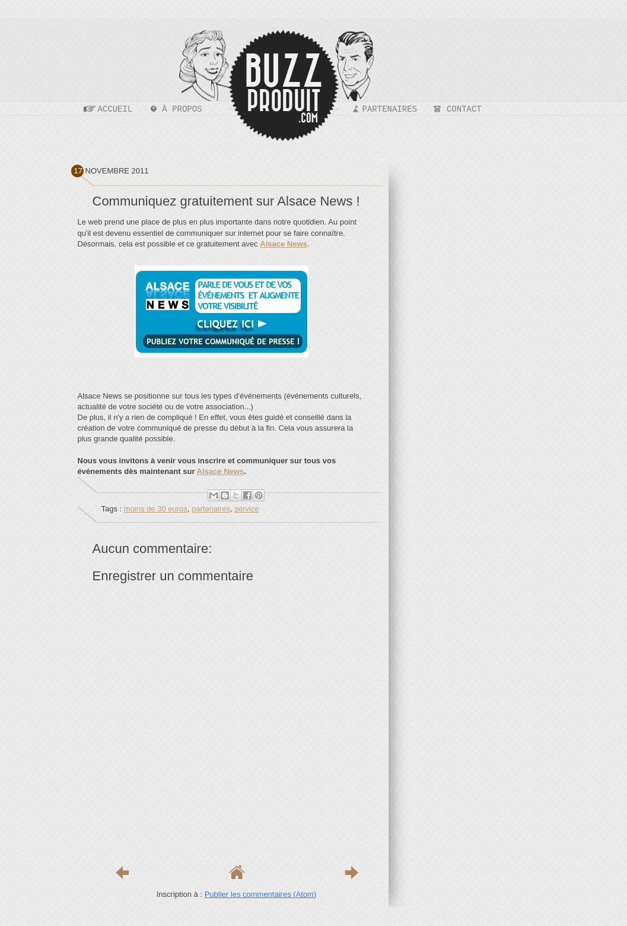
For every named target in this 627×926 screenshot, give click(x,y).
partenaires (211, 508)
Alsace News (220, 471)
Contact (464, 109)
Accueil (115, 109)
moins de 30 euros (155, 508)
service (246, 508)
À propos (182, 109)
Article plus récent (122, 872)
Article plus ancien (351, 872)
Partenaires (389, 109)
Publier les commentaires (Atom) (261, 894)
